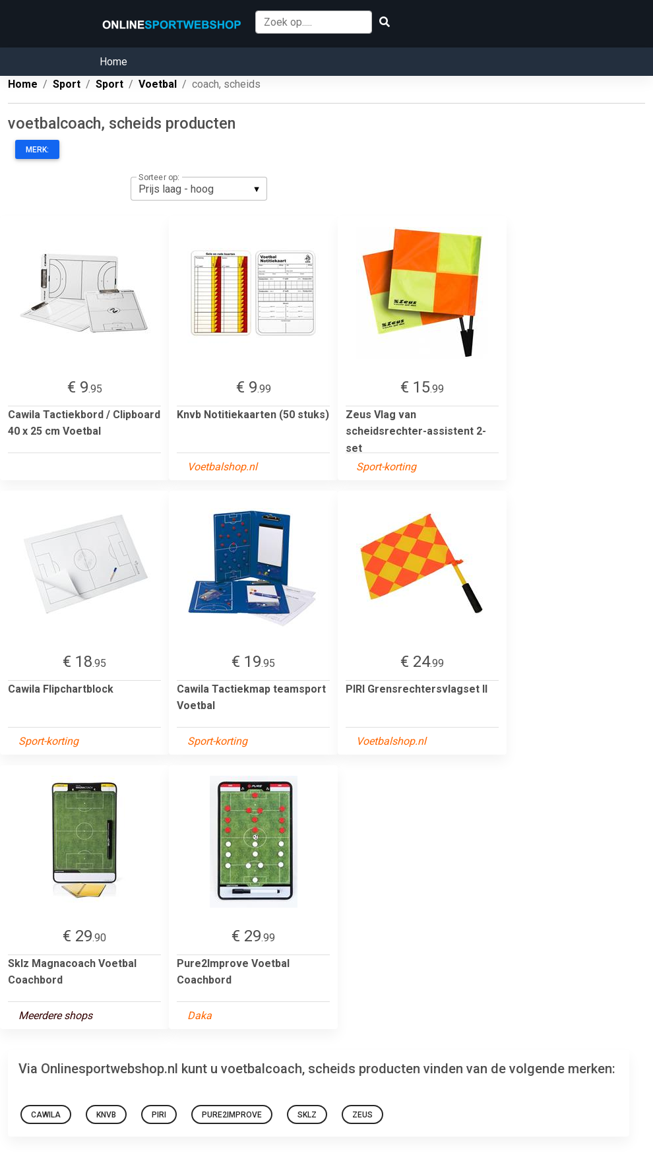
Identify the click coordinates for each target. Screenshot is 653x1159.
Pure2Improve (232, 1114)
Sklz (307, 1114)
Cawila (46, 1114)
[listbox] (199, 189)
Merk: (37, 149)
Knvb (106, 1114)
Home (113, 61)
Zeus (362, 1114)
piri (159, 1114)
